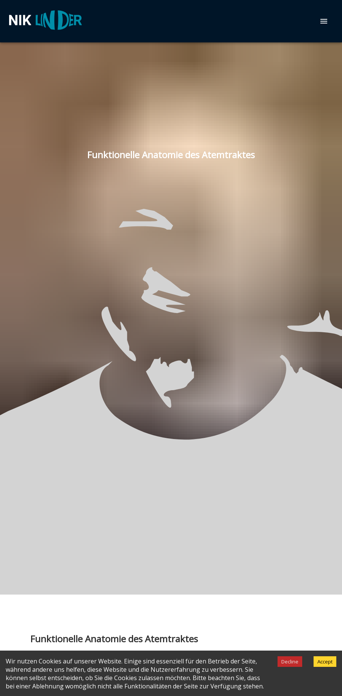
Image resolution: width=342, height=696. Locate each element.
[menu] (324, 21)
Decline (289, 661)
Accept (325, 661)
